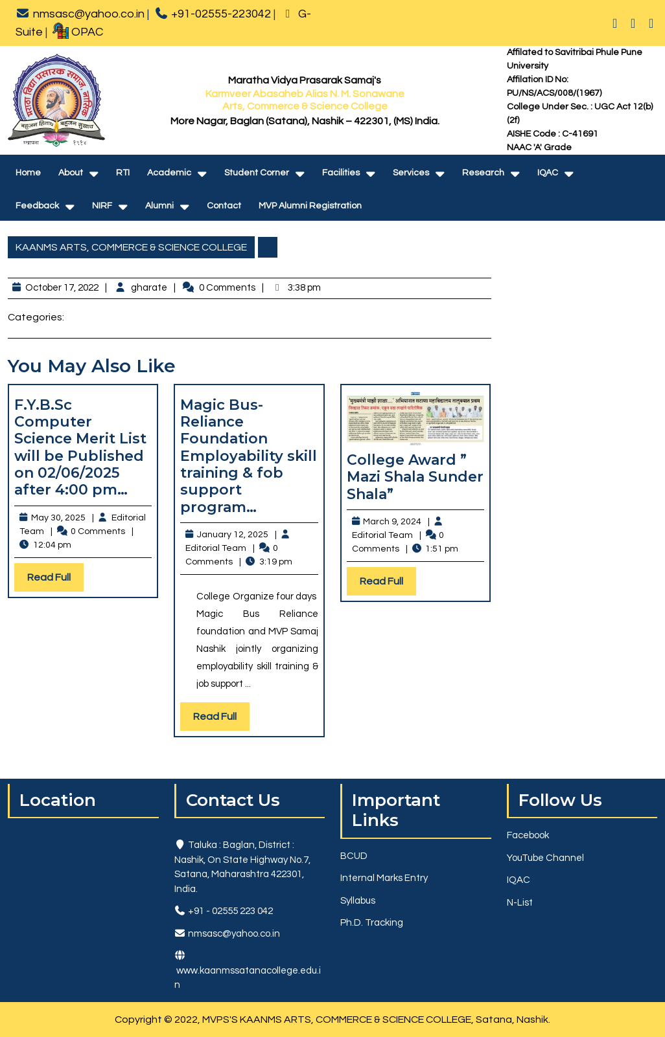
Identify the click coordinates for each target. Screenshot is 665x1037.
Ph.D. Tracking (371, 923)
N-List (520, 903)
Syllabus (357, 901)
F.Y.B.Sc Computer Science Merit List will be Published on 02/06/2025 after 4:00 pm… (80, 447)
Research (483, 172)
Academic (169, 172)
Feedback (37, 205)
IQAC (547, 172)
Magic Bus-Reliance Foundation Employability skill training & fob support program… (248, 456)
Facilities (341, 172)
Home (28, 172)
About (70, 172)
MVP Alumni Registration (310, 205)
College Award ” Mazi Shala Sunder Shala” (415, 477)
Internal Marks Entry (384, 878)
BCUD (354, 856)
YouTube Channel (545, 858)
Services (411, 172)
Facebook (528, 835)
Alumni (159, 205)
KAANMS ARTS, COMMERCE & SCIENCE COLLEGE (131, 247)
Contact (224, 205)
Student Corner (256, 172)
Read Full (55, 580)
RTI (123, 172)
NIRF (102, 205)
